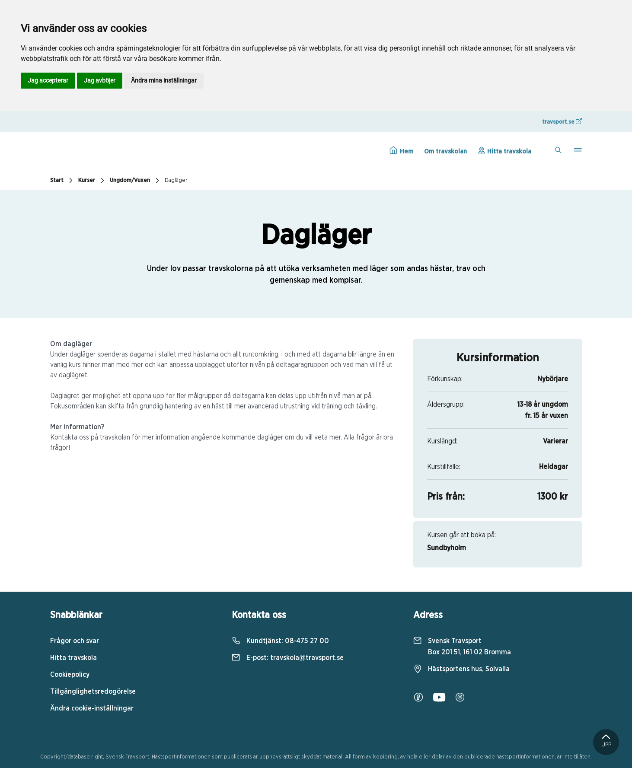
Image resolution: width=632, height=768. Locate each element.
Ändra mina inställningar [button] (164, 80)
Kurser (92, 181)
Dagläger (176, 180)
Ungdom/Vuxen (135, 181)
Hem (401, 150)
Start (62, 181)
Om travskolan (445, 151)
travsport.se (562, 121)
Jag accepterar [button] (48, 80)
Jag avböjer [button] (99, 80)
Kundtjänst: (280, 641)
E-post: (288, 657)
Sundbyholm (446, 548)
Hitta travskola (504, 150)
